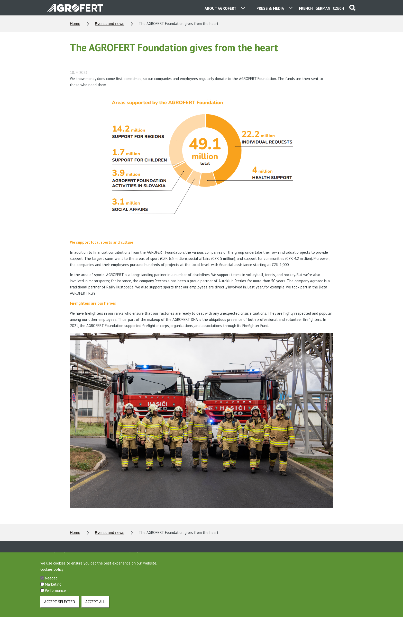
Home (75, 23)
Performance (55, 593)
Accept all (95, 604)
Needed (51, 581)
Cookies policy (51, 572)
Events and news (109, 23)
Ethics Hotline (138, 553)
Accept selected (59, 604)
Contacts (60, 553)
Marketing (53, 587)
